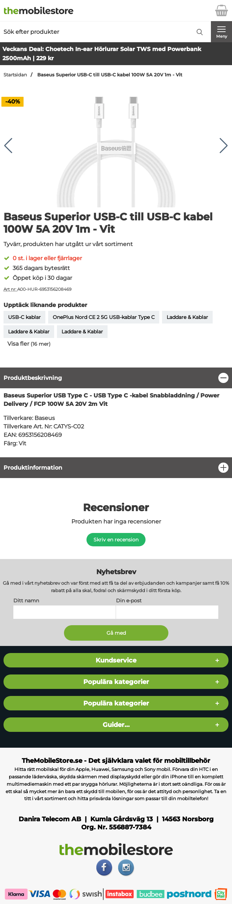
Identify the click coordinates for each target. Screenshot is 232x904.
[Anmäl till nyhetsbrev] (116, 633)
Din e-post (129, 601)
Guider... (116, 725)
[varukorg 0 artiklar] (221, 10)
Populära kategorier (116, 682)
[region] (116, 378)
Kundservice (116, 660)
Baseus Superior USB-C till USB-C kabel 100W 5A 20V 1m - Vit (109, 74)
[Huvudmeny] (221, 31)
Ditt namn (26, 601)
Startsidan (15, 74)
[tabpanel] (116, 412)
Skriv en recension (116, 539)
